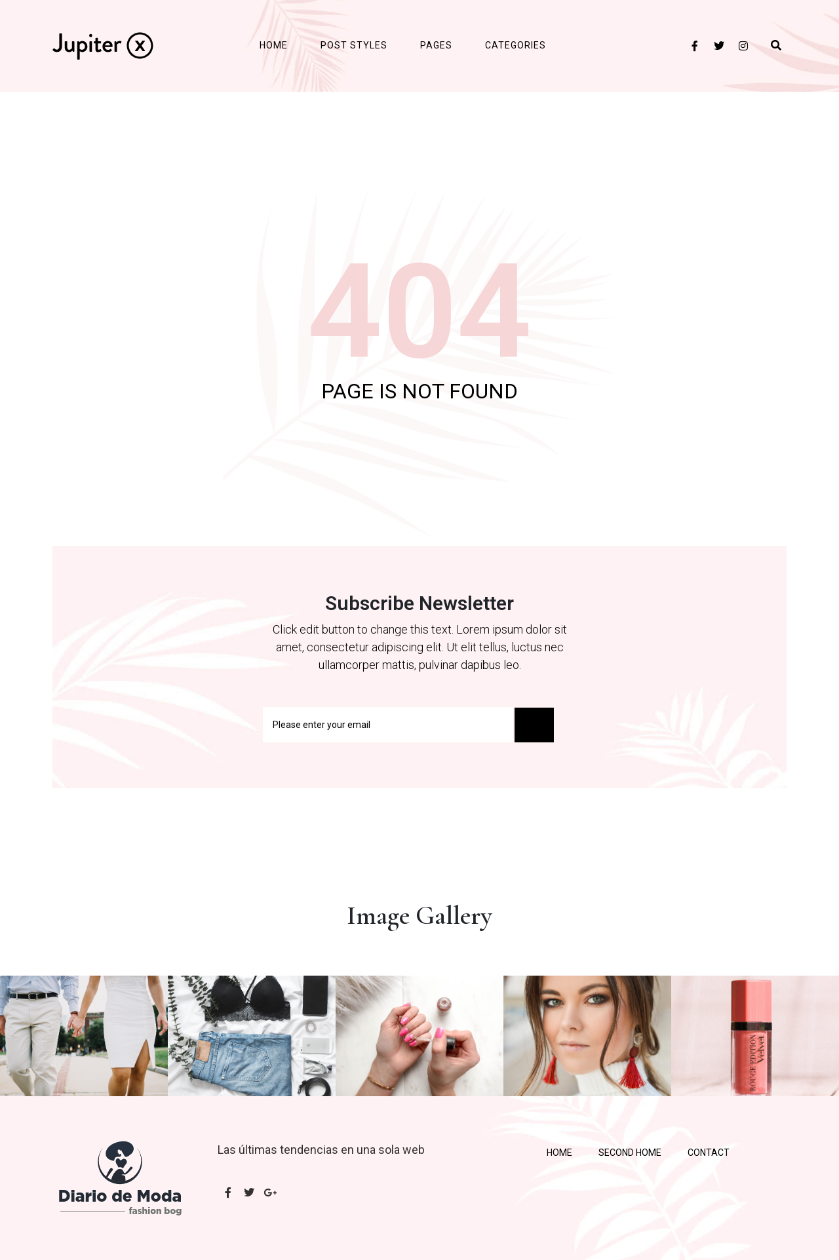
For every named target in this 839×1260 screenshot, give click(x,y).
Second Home (629, 1152)
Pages (436, 45)
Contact (709, 1152)
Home (274, 45)
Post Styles (354, 45)
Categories (515, 45)
